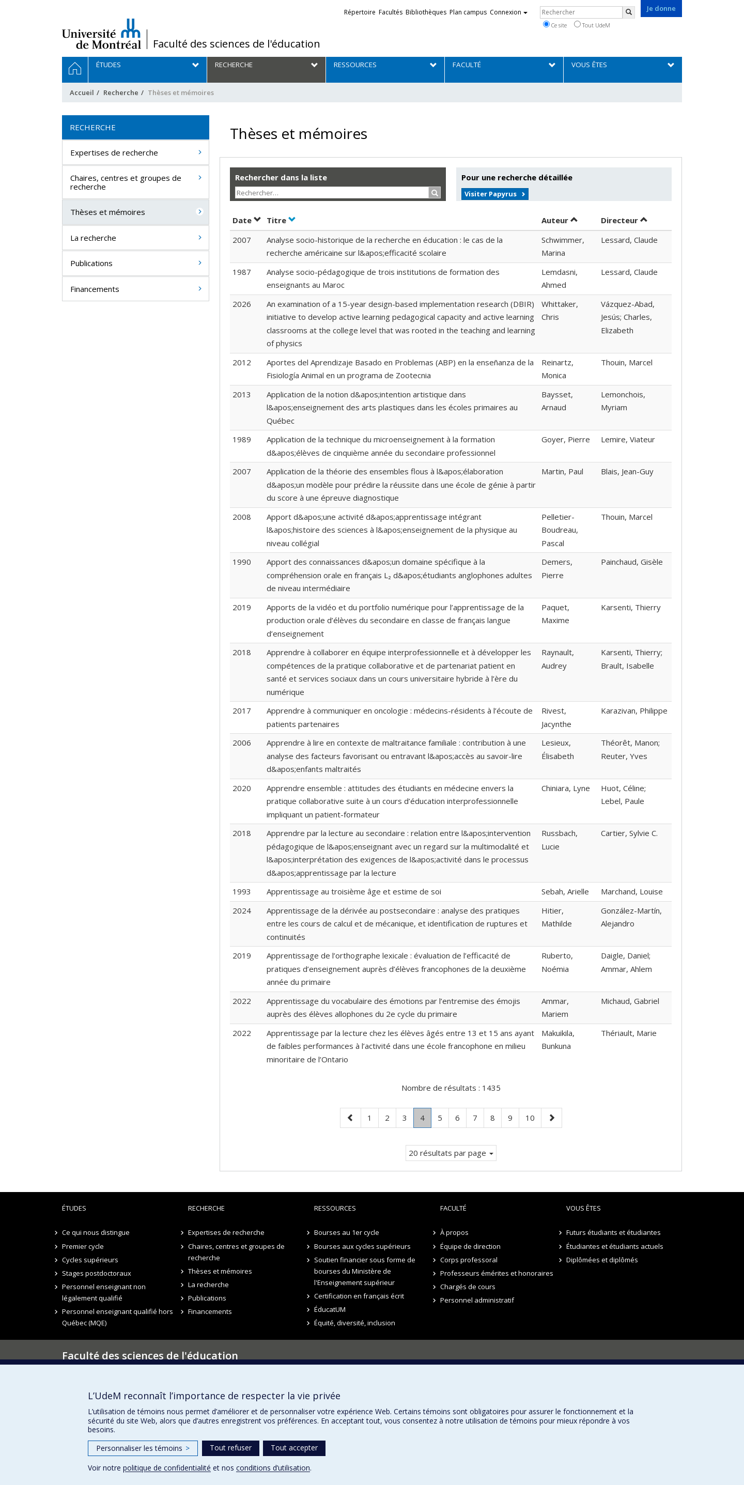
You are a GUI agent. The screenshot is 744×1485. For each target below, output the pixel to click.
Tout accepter (294, 1447)
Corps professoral (469, 1259)
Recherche (120, 92)
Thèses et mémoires (107, 212)
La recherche (93, 238)
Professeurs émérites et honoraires (496, 1273)
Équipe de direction (470, 1246)
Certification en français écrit (359, 1296)
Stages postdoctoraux (96, 1273)
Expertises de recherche (114, 152)
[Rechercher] (629, 12)
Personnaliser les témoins (143, 1448)
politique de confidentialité (167, 1468)
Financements (94, 289)
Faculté (453, 1208)
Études (74, 1208)
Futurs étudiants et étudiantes (613, 1232)
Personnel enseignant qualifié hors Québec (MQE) (117, 1317)
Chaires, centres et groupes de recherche (125, 182)
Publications (91, 263)
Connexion (509, 12)
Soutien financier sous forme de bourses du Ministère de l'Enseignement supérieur (364, 1271)
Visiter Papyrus (490, 193)
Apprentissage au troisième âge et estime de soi (354, 891)
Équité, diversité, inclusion (354, 1322)
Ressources (335, 1208)
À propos (454, 1232)
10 (533, 1117)
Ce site (555, 25)
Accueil (82, 92)
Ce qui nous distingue (96, 1232)
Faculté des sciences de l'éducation (236, 44)
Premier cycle (83, 1246)
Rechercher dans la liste (281, 177)
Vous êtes (583, 1208)
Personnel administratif (477, 1300)
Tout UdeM (592, 25)
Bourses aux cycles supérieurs (362, 1246)
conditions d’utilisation (273, 1468)
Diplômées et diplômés (602, 1259)
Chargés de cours (467, 1286)
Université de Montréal (101, 33)
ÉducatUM (330, 1309)
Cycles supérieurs (90, 1259)
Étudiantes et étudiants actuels (614, 1246)
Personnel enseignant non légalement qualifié (104, 1292)
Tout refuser (231, 1447)
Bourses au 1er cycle (346, 1232)
